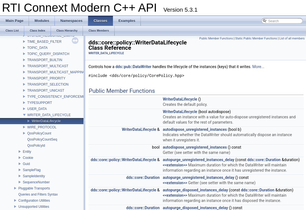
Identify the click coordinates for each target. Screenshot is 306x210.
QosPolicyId (36, 146)
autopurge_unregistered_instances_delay (198, 160)
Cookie (28, 158)
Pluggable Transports (34, 188)
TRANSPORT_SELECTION (47, 84)
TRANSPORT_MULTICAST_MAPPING (56, 72)
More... (258, 66)
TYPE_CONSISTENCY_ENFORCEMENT (58, 97)
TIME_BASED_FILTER (44, 42)
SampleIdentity (34, 176)
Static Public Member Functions (256, 38)
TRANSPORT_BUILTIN (44, 60)
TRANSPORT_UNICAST (45, 90)
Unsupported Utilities (33, 207)
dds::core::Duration (264, 160)
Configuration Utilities (34, 200)
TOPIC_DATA (37, 48)
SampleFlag (32, 170)
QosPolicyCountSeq (42, 139)
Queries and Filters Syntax (38, 194)
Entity (27, 152)
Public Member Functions (216, 38)
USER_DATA (37, 109)
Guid (26, 164)
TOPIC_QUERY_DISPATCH (48, 54)
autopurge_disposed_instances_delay (195, 190)
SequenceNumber (36, 182)
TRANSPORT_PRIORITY (46, 78)
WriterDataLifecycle (46, 121)
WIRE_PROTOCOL (41, 127)
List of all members (292, 38)
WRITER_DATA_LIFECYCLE (49, 115)
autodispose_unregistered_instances (195, 129)
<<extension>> (175, 165)
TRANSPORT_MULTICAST (47, 66)
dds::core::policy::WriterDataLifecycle (123, 160)
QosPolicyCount (39, 133)
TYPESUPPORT (39, 103)
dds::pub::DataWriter (133, 66)
